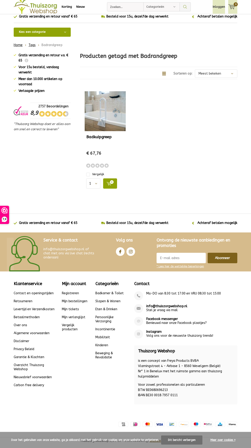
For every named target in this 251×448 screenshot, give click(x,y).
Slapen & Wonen (107, 305)
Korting (67, 6)
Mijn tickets (70, 313)
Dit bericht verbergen (182, 440)
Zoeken (185, 6)
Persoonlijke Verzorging (104, 323)
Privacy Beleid (24, 352)
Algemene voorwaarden (32, 337)
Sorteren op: (182, 77)
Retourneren (23, 305)
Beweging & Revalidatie (104, 359)
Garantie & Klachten (29, 360)
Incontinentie (105, 333)
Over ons (20, 329)
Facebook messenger (162, 322)
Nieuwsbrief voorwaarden (33, 381)
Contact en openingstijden (34, 297)
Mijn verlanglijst (73, 321)
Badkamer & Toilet (109, 297)
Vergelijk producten (70, 331)
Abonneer (222, 261)
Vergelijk (95, 178)
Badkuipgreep (99, 140)
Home (18, 48)
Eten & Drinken (106, 313)
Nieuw (80, 6)
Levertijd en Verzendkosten (34, 313)
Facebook (120, 254)
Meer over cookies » (222, 440)
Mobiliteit (102, 341)
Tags (32, 48)
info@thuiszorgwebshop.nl (166, 310)
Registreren (70, 297)
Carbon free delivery (29, 389)
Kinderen (101, 349)
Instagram (130, 254)
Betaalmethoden (27, 321)
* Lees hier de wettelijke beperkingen (180, 269)
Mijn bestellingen (74, 305)
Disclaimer (21, 344)
